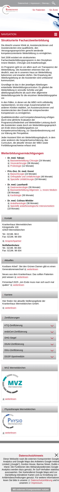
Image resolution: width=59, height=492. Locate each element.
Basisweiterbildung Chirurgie (24, 160)
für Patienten (39, 10)
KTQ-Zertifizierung (13, 325)
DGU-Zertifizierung (14, 350)
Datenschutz (23, 3)
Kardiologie (15, 195)
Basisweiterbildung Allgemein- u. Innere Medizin (33, 190)
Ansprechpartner (13, 241)
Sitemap (45, 3)
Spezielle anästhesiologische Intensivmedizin (32, 206)
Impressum (35, 3)
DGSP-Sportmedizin (14, 356)
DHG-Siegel (10, 337)
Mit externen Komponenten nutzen (31, 489)
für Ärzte (54, 10)
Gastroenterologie (19, 187)
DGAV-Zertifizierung (14, 344)
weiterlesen (32, 269)
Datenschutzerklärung (41, 480)
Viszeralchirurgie (18, 163)
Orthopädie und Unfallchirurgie (25, 176)
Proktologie (15, 166)
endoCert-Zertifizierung (16, 331)
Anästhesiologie (18, 203)
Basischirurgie (17, 174)
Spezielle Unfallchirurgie (22, 179)
